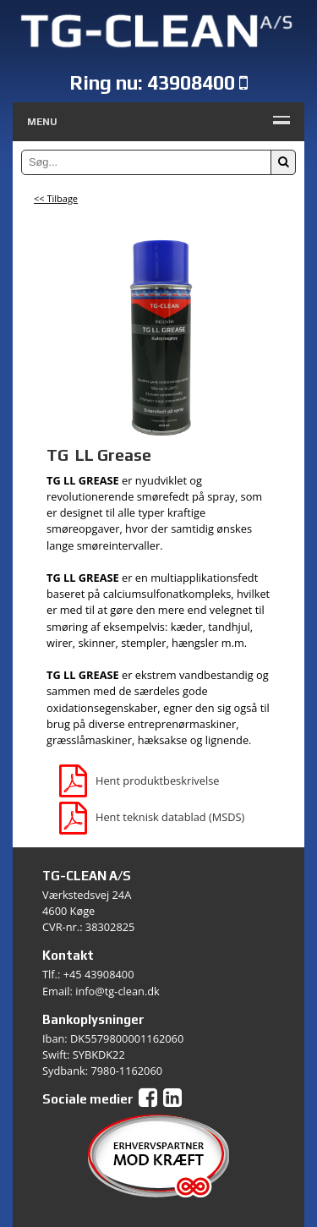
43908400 (191, 82)
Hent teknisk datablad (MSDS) (151, 816)
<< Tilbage (56, 198)
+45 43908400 (98, 974)
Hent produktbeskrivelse (139, 780)
